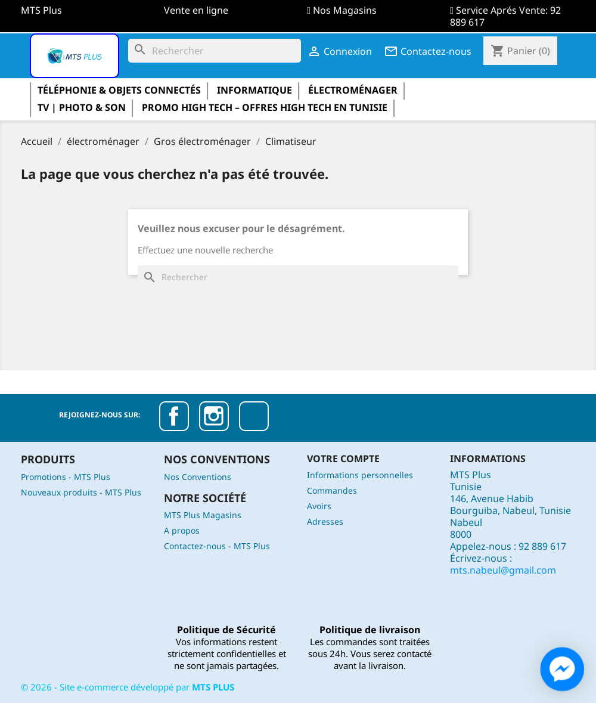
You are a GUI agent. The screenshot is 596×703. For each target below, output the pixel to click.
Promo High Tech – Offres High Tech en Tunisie (264, 107)
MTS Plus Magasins (202, 515)
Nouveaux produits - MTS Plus (81, 492)
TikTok (254, 416)
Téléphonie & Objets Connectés (119, 90)
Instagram (214, 416)
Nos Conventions (197, 476)
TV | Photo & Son (82, 107)
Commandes (332, 490)
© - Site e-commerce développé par (127, 687)
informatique (254, 90)
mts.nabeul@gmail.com (503, 570)
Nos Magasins (345, 10)
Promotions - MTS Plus (65, 476)
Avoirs (319, 506)
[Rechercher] (214, 51)
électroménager (353, 90)
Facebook (174, 416)
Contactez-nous (427, 51)
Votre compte (343, 458)
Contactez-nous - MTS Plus (217, 546)
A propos (182, 530)
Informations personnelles (360, 475)
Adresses (325, 521)
